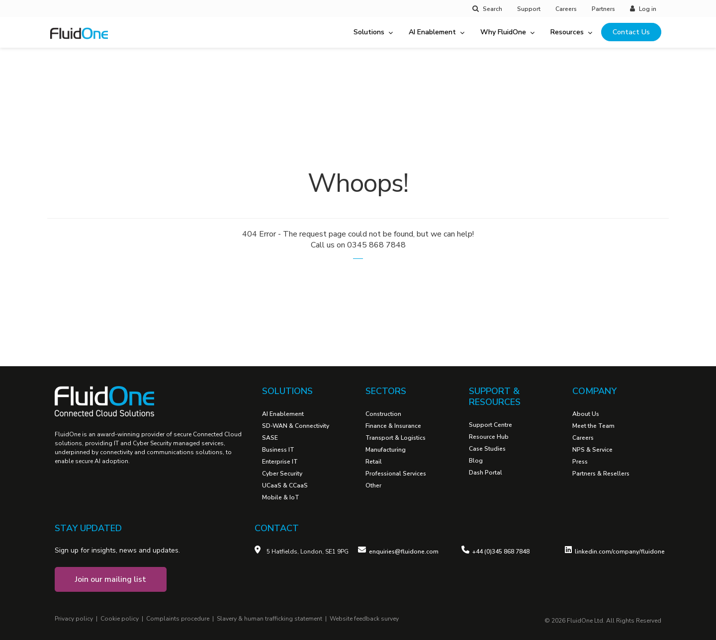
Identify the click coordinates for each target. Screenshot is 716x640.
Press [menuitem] (580, 462)
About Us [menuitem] (585, 414)
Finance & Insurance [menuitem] (393, 426)
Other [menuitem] (373, 485)
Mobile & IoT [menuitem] (280, 497)
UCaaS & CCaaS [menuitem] (285, 485)
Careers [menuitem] (583, 438)
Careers (566, 9)
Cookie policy (119, 619)
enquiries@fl (387, 552)
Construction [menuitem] (383, 414)
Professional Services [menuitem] (395, 474)
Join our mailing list (110, 579)
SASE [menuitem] (270, 438)
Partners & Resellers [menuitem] (600, 474)
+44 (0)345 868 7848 (501, 552)
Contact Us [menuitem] (631, 32)
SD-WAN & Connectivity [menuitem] (295, 426)
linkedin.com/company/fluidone (620, 552)
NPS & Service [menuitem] (592, 450)
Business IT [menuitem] (278, 450)
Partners (603, 9)
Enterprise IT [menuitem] (280, 462)
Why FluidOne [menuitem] (507, 32)
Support (528, 9)
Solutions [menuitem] (373, 32)
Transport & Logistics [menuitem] (395, 438)
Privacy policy (74, 619)
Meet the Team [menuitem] (593, 426)
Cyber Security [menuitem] (282, 474)
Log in (643, 9)
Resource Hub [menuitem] (489, 437)
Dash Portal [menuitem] (485, 473)
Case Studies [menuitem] (487, 449)
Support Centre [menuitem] (490, 425)
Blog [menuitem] (476, 461)
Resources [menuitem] (571, 32)
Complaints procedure (177, 619)
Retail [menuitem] (373, 462)
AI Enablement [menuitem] (436, 32)
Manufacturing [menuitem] (385, 450)
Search (487, 9)
